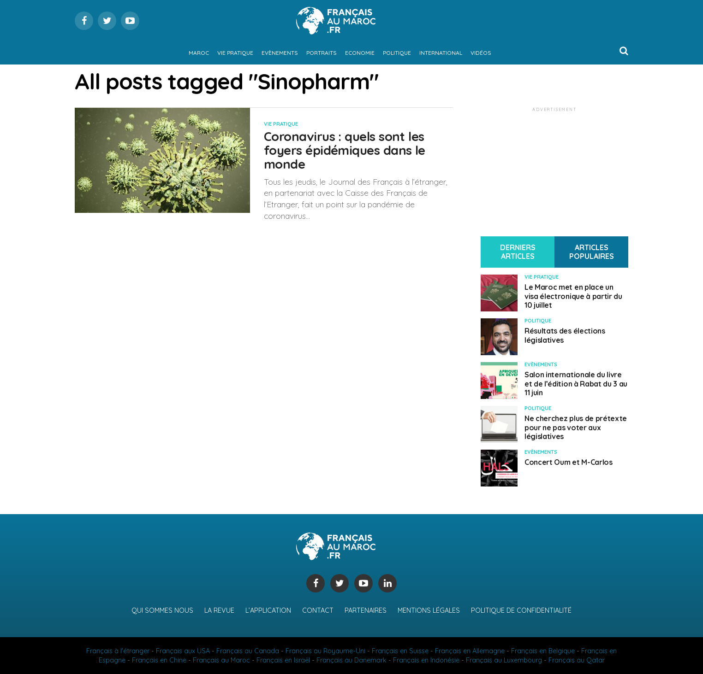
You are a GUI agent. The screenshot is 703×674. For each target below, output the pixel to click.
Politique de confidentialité (521, 610)
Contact (318, 610)
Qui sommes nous (162, 610)
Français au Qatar (576, 660)
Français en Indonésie (426, 660)
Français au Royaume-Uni (325, 651)
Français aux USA (183, 651)
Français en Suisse (400, 651)
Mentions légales (429, 610)
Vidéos (481, 52)
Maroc (199, 52)
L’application (268, 610)
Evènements (280, 52)
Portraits (321, 52)
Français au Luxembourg (504, 660)
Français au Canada (247, 651)
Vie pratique (235, 52)
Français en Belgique (543, 651)
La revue (219, 610)
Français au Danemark (351, 660)
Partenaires (366, 610)
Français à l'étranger (117, 651)
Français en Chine (159, 660)
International (440, 52)
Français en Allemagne (470, 651)
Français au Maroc (221, 660)
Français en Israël (283, 660)
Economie (360, 52)
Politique (397, 52)
